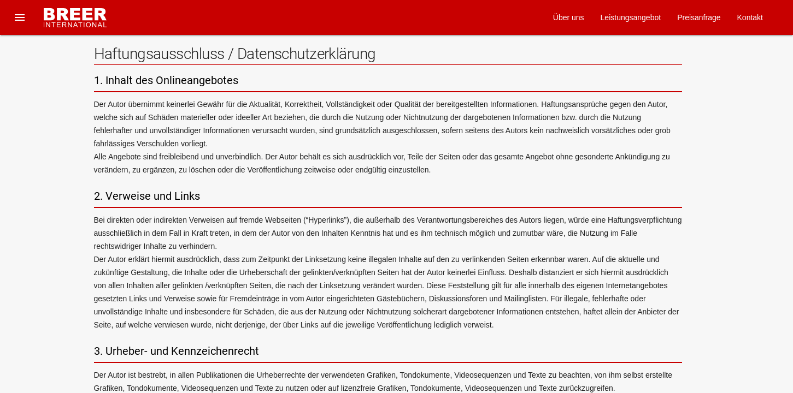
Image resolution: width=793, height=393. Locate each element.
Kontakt (750, 17)
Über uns (568, 17)
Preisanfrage (698, 17)
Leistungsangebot (631, 17)
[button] (20, 17)
